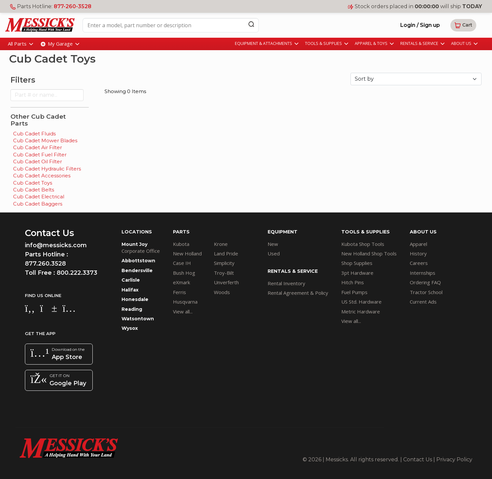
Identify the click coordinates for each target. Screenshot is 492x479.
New (273, 244)
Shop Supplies (356, 263)
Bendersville (137, 270)
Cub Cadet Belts (33, 190)
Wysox (130, 328)
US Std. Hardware (361, 301)
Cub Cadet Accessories (41, 175)
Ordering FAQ (425, 282)
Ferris (179, 292)
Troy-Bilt (224, 272)
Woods (222, 292)
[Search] (251, 24)
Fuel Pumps (354, 292)
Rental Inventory (286, 283)
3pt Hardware (357, 272)
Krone (221, 244)
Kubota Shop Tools (362, 244)
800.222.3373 (77, 272)
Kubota (181, 244)
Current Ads (423, 301)
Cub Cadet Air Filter (37, 147)
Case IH (182, 263)
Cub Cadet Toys (32, 183)
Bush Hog (184, 272)
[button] (463, 25)
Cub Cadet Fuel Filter (39, 154)
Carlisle (131, 280)
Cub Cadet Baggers (37, 204)
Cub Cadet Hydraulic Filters (47, 169)
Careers (419, 263)
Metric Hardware (360, 311)
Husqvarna (185, 301)
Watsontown (138, 319)
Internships (422, 272)
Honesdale (135, 299)
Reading (132, 309)
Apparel (418, 244)
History (418, 253)
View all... (183, 311)
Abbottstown (138, 261)
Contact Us (417, 459)
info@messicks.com (56, 245)
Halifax (130, 290)
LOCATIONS (137, 232)
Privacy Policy (454, 459)
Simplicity (224, 263)
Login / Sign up (420, 25)
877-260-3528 (72, 6)
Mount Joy (134, 244)
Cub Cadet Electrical (38, 196)
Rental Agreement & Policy (298, 292)
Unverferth (226, 282)
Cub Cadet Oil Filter (37, 161)
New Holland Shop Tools (369, 253)
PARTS (181, 232)
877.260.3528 (45, 263)
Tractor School (426, 292)
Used (274, 253)
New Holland (187, 253)
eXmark (181, 282)
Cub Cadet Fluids (34, 133)
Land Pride (226, 253)
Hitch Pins (352, 282)
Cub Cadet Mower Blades (45, 140)
